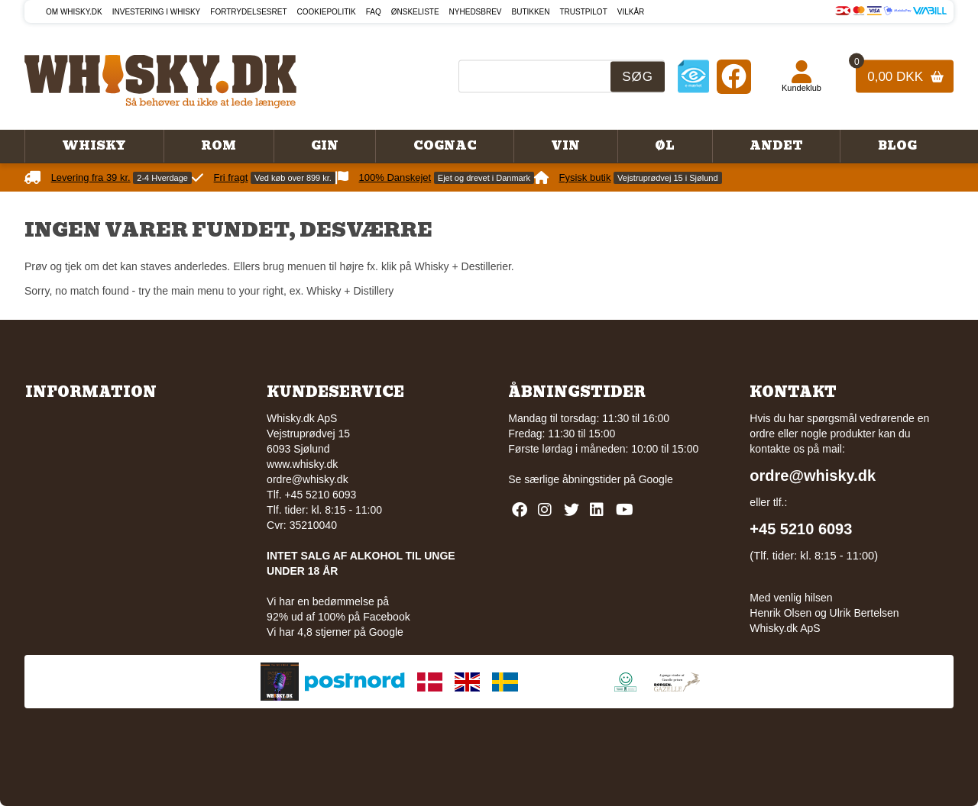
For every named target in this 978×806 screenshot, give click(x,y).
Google (656, 479)
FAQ (373, 12)
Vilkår (631, 12)
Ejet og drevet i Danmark (484, 177)
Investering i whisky (156, 12)
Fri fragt (231, 177)
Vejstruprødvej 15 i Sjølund (667, 177)
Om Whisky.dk (74, 12)
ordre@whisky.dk (307, 479)
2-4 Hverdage (162, 177)
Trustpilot (583, 12)
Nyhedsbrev (475, 12)
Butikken (531, 12)
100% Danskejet (395, 177)
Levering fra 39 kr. (91, 177)
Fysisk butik (585, 177)
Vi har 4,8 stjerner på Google (335, 632)
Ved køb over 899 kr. (293, 177)
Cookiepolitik (326, 12)
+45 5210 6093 (801, 529)
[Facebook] (734, 76)
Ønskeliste (415, 12)
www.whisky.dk (302, 464)
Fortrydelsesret (248, 12)
